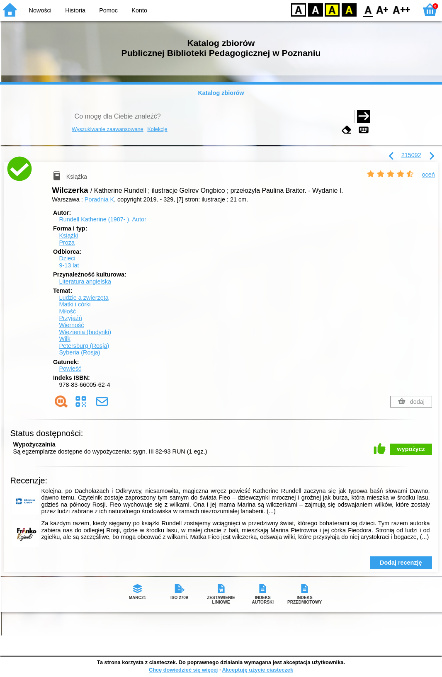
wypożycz (411, 449)
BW (315, 9)
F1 (382, 9)
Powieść (70, 368)
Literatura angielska (85, 281)
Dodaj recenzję (401, 562)
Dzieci (67, 258)
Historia (75, 10)
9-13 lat (69, 265)
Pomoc (108, 10)
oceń (428, 174)
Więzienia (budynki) (85, 332)
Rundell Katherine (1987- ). (102, 219)
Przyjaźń (70, 318)
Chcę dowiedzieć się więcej (183, 670)
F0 (368, 9)
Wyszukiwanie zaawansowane (107, 129)
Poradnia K (99, 199)
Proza (67, 242)
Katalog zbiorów (221, 93)
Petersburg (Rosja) (84, 345)
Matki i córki (74, 304)
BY (349, 9)
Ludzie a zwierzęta (83, 297)
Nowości (40, 10)
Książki (68, 235)
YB (332, 9)
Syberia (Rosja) (79, 352)
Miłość (67, 311)
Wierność (71, 325)
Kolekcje (157, 129)
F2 (402, 9)
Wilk (64, 338)
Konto (139, 10)
